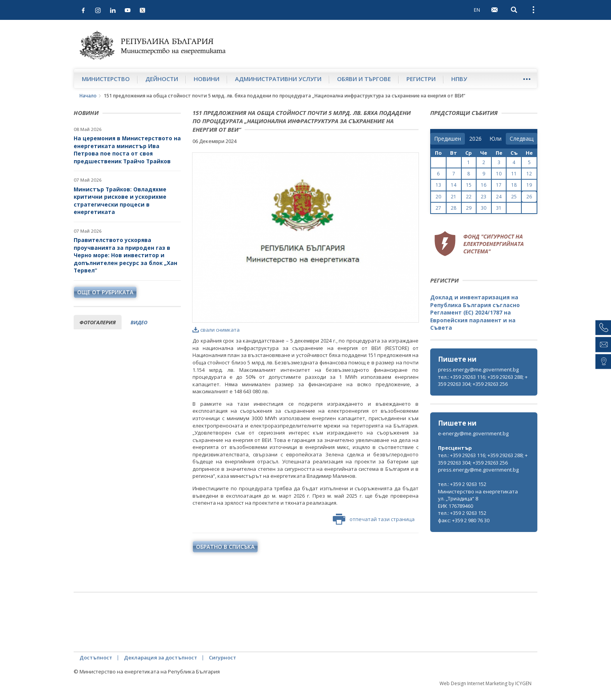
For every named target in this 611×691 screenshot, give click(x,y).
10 (499, 173)
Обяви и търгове (364, 79)
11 (514, 173)
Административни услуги (278, 79)
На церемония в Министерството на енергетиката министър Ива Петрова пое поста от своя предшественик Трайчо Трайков (127, 149)
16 (483, 185)
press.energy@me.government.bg (478, 369)
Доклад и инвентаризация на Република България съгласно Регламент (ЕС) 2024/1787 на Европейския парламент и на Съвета (475, 312)
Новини (206, 79)
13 (438, 185)
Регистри (421, 79)
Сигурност (222, 657)
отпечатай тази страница (374, 519)
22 (468, 196)
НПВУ (459, 79)
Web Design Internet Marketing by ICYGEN (486, 683)
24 (499, 196)
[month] (495, 139)
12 (529, 173)
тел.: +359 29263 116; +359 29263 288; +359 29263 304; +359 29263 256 (483, 380)
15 (468, 185)
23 (483, 196)
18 (514, 185)
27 (438, 208)
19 (529, 185)
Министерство (106, 79)
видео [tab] (139, 322)
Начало (88, 95)
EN (477, 9)
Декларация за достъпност (160, 657)
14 (453, 185)
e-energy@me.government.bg (473, 433)
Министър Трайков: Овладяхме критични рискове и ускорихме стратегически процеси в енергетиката (120, 201)
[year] (475, 139)
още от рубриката (105, 292)
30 (483, 208)
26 (529, 196)
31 (499, 208)
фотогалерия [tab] (97, 322)
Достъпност (95, 657)
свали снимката (216, 329)
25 (514, 196)
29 (468, 208)
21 (453, 196)
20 (438, 196)
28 (453, 208)
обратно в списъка (225, 546)
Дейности (161, 79)
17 (499, 185)
